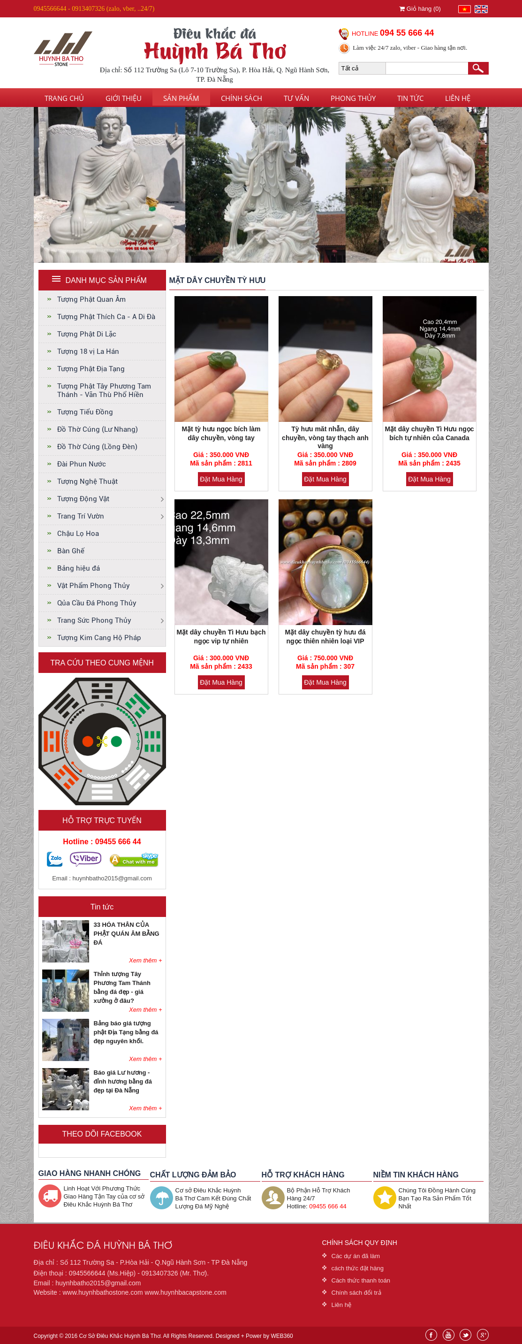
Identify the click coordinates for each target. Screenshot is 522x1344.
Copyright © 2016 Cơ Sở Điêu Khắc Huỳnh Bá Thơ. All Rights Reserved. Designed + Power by (163, 1336)
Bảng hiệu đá (78, 568)
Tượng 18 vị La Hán (88, 351)
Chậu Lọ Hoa (78, 533)
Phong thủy (353, 98)
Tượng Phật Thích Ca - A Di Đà (106, 317)
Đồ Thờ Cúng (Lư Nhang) (97, 429)
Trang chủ (64, 98)
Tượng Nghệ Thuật (87, 481)
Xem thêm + (145, 960)
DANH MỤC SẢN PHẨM (106, 280)
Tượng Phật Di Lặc (86, 334)
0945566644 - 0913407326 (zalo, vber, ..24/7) (94, 8)
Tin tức (410, 98)
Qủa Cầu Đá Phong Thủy (96, 603)
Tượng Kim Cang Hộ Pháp (99, 638)
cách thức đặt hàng (358, 1268)
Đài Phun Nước (81, 464)
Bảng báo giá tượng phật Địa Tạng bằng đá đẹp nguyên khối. (126, 1032)
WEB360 (282, 1336)
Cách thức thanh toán (361, 1280)
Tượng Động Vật (83, 499)
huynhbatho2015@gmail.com (112, 878)
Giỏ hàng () (420, 8)
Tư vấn (296, 98)
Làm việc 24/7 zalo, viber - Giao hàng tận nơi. (410, 47)
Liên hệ (457, 98)
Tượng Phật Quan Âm (91, 299)
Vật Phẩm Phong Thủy (93, 585)
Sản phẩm (181, 98)
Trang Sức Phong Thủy (94, 620)
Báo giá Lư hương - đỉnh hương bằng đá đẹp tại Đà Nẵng (123, 1081)
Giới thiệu (124, 98)
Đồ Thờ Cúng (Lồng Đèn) (97, 447)
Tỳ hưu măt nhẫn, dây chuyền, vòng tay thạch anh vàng (325, 437)
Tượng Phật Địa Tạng (91, 369)
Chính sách (241, 98)
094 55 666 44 (407, 33)
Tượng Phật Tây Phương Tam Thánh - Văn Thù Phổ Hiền (104, 390)
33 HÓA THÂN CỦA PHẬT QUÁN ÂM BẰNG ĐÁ (126, 933)
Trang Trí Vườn (80, 516)
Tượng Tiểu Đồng (85, 412)
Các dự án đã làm (356, 1256)
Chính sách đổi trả (356, 1292)
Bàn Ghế (70, 551)
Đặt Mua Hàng (221, 479)
